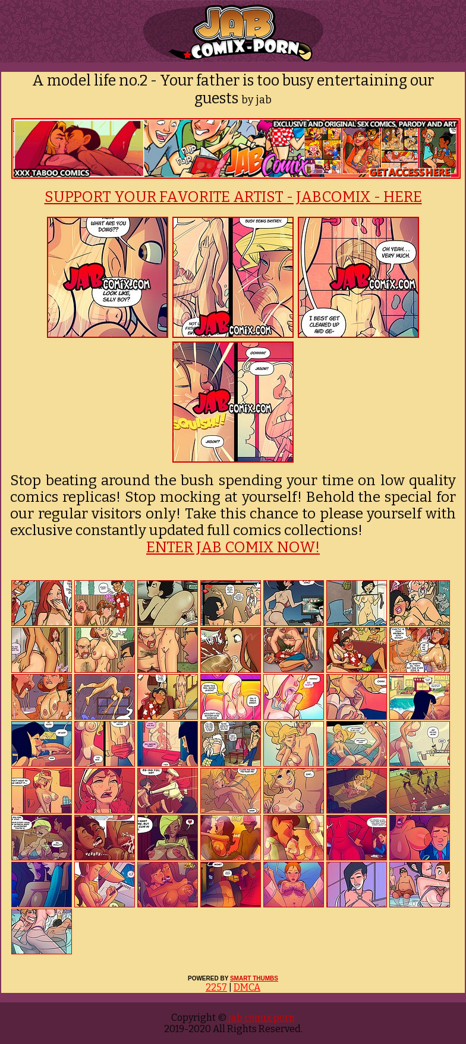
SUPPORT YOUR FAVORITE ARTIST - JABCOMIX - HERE (233, 197)
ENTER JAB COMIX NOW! (233, 547)
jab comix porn (260, 1017)
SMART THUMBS (254, 978)
